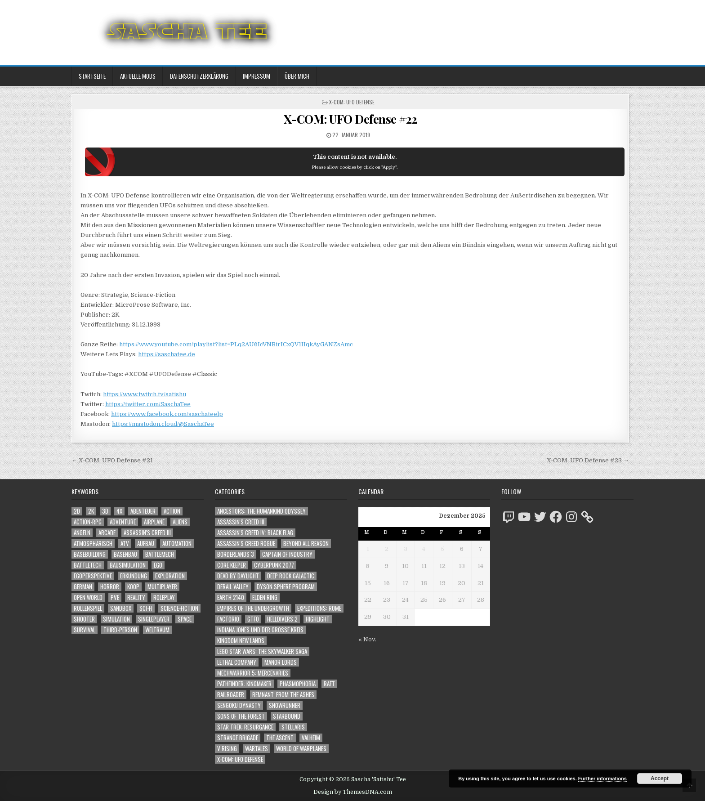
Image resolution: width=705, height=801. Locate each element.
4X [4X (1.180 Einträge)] (119, 511)
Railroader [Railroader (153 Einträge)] (230, 694)
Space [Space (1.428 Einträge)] (185, 619)
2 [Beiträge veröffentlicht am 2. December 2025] (386, 549)
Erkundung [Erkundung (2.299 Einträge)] (133, 576)
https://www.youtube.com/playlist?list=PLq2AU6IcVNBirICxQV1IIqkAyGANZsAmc (236, 344)
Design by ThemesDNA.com (352, 792)
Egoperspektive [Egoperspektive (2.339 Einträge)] (93, 576)
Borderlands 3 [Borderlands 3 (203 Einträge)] (235, 554)
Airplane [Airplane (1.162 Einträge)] (154, 522)
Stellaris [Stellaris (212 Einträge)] (293, 727)
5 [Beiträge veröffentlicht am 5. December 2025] (442, 549)
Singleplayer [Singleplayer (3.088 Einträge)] (154, 619)
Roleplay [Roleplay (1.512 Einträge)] (164, 597)
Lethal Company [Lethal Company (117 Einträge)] (236, 662)
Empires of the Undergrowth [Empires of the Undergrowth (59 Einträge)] (253, 608)
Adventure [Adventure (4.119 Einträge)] (123, 522)
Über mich (297, 76)
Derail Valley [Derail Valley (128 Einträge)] (233, 586)
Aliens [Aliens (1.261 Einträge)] (180, 522)
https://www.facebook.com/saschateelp (167, 414)
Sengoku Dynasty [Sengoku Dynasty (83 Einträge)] (239, 705)
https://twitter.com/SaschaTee (148, 404)
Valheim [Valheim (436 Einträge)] (311, 738)
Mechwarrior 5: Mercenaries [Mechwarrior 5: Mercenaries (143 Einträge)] (252, 673)
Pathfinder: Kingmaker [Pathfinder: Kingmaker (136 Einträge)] (244, 684)
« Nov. (367, 639)
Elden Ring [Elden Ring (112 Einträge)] (264, 597)
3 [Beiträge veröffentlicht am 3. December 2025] (405, 549)
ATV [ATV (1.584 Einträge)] (124, 543)
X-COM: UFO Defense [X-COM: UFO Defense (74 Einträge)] (240, 759)
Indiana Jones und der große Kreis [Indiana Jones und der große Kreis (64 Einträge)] (260, 630)
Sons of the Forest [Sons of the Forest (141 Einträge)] (241, 716)
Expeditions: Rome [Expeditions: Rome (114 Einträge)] (319, 608)
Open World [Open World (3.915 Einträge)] (88, 597)
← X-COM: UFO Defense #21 (112, 460)
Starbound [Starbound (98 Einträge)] (286, 716)
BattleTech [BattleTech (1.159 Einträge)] (88, 565)
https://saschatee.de (166, 354)
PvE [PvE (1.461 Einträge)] (115, 597)
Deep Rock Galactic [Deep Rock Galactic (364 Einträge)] (290, 576)
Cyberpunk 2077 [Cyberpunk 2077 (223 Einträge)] (274, 565)
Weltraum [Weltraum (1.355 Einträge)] (157, 630)
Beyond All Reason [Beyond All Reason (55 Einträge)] (306, 543)
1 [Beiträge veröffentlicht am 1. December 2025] (367, 549)
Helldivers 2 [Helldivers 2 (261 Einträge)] (282, 619)
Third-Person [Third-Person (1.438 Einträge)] (120, 630)
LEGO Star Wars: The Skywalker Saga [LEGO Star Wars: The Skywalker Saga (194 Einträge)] (262, 651)
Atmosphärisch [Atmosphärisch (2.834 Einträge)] (93, 543)
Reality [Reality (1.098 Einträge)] (136, 597)
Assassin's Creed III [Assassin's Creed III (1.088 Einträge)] (147, 532)
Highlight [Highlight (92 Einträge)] (318, 619)
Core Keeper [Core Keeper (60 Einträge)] (231, 565)
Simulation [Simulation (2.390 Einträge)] (116, 619)
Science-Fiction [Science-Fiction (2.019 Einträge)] (179, 608)
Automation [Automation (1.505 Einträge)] (177, 543)
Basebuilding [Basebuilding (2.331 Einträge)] (90, 554)
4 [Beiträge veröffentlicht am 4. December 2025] (423, 549)
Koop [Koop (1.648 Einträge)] (133, 586)
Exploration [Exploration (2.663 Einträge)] (170, 576)
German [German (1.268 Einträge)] (83, 586)
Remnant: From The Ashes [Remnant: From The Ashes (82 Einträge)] (283, 694)
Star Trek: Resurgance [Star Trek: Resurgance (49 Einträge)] (245, 727)
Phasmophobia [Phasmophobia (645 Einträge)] (298, 684)
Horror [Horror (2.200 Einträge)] (109, 586)
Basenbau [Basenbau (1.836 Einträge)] (125, 554)
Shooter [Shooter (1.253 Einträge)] (84, 619)
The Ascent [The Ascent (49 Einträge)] (280, 738)
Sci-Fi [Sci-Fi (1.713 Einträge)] (145, 608)
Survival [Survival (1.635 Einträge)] (84, 630)
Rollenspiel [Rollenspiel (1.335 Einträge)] (88, 608)
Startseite (92, 76)
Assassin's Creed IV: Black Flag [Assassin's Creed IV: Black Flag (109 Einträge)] (255, 532)
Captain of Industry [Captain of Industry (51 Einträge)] (287, 554)
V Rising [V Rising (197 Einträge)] (227, 748)
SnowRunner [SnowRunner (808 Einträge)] (284, 705)
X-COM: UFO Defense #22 (350, 119)
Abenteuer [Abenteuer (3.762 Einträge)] (143, 511)
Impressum (256, 76)
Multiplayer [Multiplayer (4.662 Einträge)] (162, 586)
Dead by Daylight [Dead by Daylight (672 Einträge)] (238, 576)
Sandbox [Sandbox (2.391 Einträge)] (120, 608)
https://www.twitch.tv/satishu (144, 394)
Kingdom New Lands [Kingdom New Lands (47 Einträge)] (240, 640)
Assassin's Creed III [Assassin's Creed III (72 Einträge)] (240, 522)
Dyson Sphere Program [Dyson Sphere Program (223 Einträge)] (286, 586)
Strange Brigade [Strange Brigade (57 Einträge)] (237, 738)
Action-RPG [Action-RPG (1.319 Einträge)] (88, 522)
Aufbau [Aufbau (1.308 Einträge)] (145, 543)
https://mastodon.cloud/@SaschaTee (163, 424)
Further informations (602, 778)
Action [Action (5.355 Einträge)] (172, 511)
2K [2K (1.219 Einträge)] (91, 511)
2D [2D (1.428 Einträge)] (77, 511)
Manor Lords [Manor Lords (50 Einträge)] (280, 662)
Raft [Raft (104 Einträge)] (329, 684)
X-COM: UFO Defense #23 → (588, 460)
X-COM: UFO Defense (352, 102)
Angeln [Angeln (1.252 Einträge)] (82, 532)
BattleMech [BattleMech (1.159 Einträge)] (159, 554)
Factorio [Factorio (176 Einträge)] (228, 619)
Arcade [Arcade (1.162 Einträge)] (107, 532)
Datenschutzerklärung (199, 76)
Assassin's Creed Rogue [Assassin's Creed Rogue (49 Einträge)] (246, 543)
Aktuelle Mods (138, 76)
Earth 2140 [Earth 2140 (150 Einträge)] (230, 597)
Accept (660, 778)
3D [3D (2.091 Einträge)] (105, 511)
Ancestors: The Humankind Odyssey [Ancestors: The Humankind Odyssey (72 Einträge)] (261, 511)
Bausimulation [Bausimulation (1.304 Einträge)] (128, 565)
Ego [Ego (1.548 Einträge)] (158, 565)
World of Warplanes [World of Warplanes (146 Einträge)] (301, 748)
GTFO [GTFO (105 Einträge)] (253, 619)
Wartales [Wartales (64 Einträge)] (256, 748)
